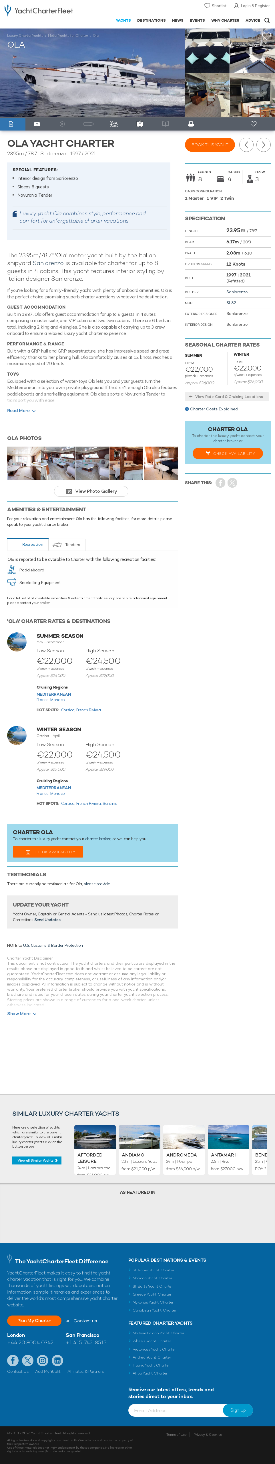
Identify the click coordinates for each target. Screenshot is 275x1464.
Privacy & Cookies (208, 1434)
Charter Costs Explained (214, 409)
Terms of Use (176, 1434)
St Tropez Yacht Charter (153, 1270)
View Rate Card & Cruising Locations (229, 396)
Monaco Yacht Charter (152, 1278)
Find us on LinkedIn (57, 1360)
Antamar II (224, 1155)
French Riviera (88, 709)
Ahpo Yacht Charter (150, 1373)
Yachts (123, 20)
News (178, 20)
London (16, 1335)
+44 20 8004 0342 (30, 1342)
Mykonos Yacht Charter (153, 1302)
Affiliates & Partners (85, 1371)
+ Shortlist (254, 124)
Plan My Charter (34, 1320)
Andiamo (133, 1155)
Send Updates (47, 919)
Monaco (57, 699)
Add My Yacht (48, 1371)
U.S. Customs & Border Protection (53, 945)
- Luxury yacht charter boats (38, 10)
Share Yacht (233, 483)
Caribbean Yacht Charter (155, 1310)
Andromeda (181, 1155)
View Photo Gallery (96, 491)
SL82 (231, 302)
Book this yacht (210, 144)
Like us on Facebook (13, 1360)
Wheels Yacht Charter (152, 1341)
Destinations (151, 20)
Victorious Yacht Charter (154, 1349)
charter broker (97, 838)
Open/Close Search (267, 20)
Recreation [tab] (32, 544)
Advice (253, 20)
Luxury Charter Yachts (25, 35)
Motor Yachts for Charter (68, 35)
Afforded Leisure (90, 1158)
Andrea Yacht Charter (152, 1357)
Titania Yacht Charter (151, 1365)
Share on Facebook (221, 483)
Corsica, (68, 709)
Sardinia (110, 803)
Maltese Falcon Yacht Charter (158, 1333)
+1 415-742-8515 (86, 1342)
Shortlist (219, 5)
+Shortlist (266, 36)
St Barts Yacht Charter (153, 1286)
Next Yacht (263, 145)
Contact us (85, 1321)
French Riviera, (89, 803)
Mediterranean (54, 694)
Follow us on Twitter (27, 1360)
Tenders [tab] (72, 544)
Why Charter (225, 20)
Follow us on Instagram (42, 1360)
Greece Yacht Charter (152, 1294)
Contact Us (18, 1371)
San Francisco (82, 1335)
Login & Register (255, 5)
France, (43, 699)
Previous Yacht (246, 145)
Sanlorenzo (48, 263)
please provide (97, 883)
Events (197, 20)
